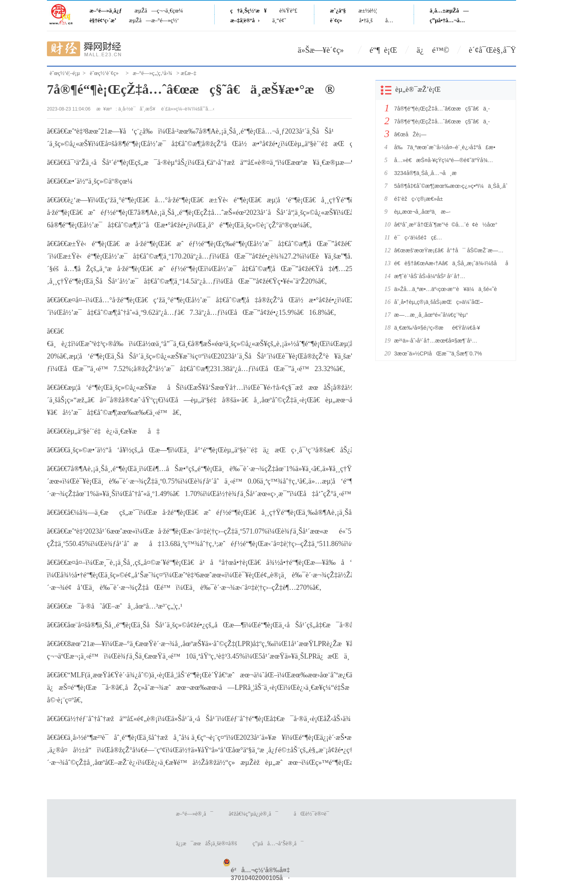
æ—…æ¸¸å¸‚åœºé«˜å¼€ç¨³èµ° (431, 315)
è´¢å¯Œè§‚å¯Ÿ (492, 50)
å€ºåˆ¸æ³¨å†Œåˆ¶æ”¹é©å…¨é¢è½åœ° (445, 224)
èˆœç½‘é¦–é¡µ (65, 73)
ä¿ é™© (433, 50)
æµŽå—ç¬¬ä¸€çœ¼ (158, 11)
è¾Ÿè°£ (289, 11)
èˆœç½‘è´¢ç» (106, 73)
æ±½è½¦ (368, 11)
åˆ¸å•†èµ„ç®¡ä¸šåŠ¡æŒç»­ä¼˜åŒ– (438, 302)
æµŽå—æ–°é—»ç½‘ (154, 20)
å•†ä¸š (366, 20)
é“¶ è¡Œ (383, 50)
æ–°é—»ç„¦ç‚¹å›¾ (152, 73)
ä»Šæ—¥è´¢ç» (324, 50)
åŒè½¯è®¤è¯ (313, 814)
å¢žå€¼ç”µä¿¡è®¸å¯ (253, 814)
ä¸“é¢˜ (279, 20)
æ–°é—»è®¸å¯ (194, 814)
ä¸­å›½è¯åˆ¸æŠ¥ (137, 109)
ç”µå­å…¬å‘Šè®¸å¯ (278, 843)
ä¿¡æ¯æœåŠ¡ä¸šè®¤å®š (206, 843)
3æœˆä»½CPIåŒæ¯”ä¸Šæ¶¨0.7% (438, 353)
